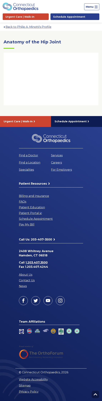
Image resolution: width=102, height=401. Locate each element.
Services (57, 155)
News (23, 286)
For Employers (61, 169)
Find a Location (29, 162)
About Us (25, 274)
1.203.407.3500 (37, 262)
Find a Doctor (28, 155)
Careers (56, 162)
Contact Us (27, 280)
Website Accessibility (33, 379)
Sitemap (25, 385)
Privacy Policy (29, 391)
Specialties (26, 169)
